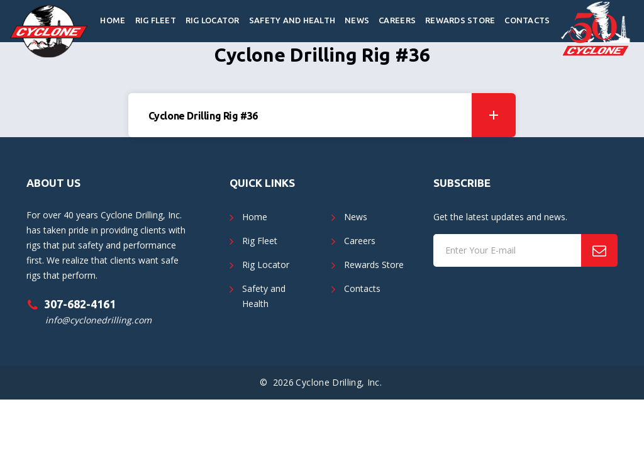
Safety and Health (292, 20)
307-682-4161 (80, 304)
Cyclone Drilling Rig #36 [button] (332, 115)
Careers (397, 20)
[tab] (322, 115)
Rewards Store (460, 20)
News (357, 20)
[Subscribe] (599, 250)
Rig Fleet (155, 20)
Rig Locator (213, 20)
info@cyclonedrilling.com (98, 320)
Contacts (527, 20)
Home (112, 20)
